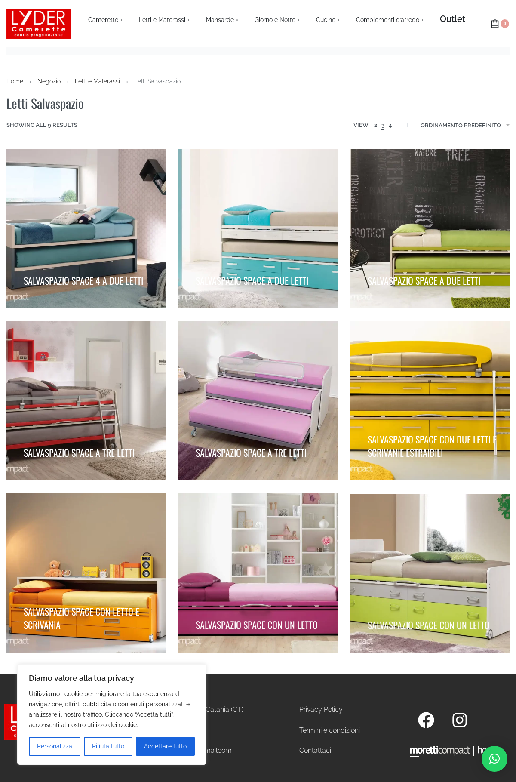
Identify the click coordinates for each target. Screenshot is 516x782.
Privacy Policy (321, 709)
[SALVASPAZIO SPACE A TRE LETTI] (86, 400)
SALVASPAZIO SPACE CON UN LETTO (256, 626)
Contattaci (315, 750)
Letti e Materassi (97, 81)
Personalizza (54, 746)
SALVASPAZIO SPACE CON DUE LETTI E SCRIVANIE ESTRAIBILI (432, 444)
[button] (494, 759)
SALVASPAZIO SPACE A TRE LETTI (79, 450)
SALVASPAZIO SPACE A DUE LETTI (252, 278)
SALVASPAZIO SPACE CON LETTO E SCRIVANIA (81, 617)
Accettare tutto (165, 746)
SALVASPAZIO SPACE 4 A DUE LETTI (83, 278)
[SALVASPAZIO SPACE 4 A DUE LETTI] (86, 228)
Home (14, 81)
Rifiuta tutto (108, 746)
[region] (111, 714)
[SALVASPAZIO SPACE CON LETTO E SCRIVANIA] (86, 575)
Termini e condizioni (329, 730)
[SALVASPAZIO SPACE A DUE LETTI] (258, 228)
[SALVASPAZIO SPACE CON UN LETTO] (258, 577)
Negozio (49, 81)
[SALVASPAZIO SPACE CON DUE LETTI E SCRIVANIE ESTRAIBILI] (429, 402)
